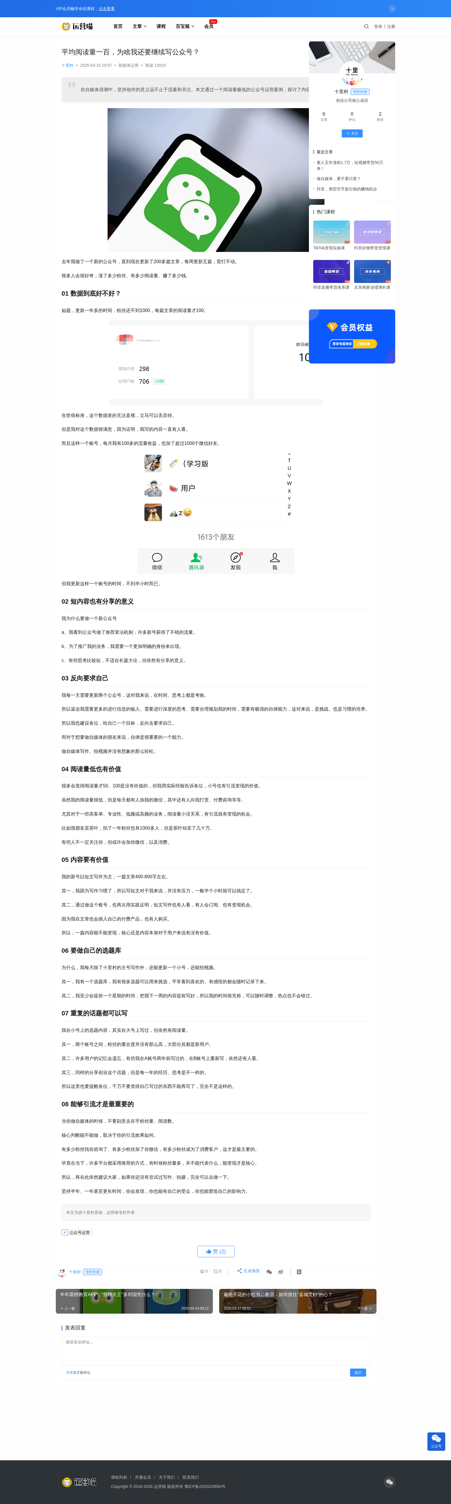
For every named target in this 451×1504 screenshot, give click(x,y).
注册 (391, 26)
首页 (120, 26)
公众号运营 (80, 1257)
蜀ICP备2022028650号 (205, 1486)
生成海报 (244, 1299)
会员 (210, 26)
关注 (352, 133)
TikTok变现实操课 (329, 248)
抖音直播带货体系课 (331, 287)
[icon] (389, 1482)
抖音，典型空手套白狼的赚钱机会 (347, 189)
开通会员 (143, 1477)
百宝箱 (185, 26)
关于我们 (167, 1477)
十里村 (68, 65)
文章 (139, 26)
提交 (284, 1397)
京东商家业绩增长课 (372, 287)
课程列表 (119, 1477)
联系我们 (191, 1477)
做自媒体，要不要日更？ (339, 178)
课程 (163, 26)
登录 (378, 26)
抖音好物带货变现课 (372, 248)
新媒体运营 (129, 65)
